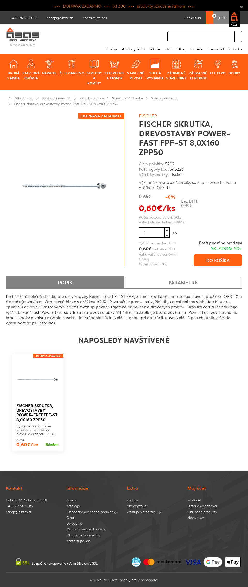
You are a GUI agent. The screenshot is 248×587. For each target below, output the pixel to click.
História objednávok (202, 506)
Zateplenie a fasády (114, 69)
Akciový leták (133, 48)
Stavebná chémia (31, 69)
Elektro (217, 67)
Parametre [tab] (183, 282)
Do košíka (218, 260)
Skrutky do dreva (164, 98)
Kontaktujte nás (78, 540)
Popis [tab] (65, 282)
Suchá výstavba (155, 69)
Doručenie (74, 523)
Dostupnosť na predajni (220, 242)
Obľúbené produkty (202, 511)
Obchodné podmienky (83, 535)
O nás (70, 517)
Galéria (197, 48)
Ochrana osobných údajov (86, 529)
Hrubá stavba (13, 69)
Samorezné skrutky (127, 98)
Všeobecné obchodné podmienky (91, 511)
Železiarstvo (71, 67)
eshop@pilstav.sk (19, 511)
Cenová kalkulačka (225, 48)
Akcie (155, 48)
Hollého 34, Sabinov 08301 (26, 500)
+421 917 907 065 (19, 506)
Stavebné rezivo (135, 69)
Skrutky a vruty (92, 98)
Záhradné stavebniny (176, 69)
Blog (182, 48)
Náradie (49, 67)
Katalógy (73, 506)
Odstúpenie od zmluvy (144, 511)
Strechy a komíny (94, 72)
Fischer (148, 116)
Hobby (234, 67)
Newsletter (195, 517)
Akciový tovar (137, 506)
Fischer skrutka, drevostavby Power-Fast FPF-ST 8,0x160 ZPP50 (66, 103)
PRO (169, 48)
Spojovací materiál (56, 98)
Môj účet (194, 500)
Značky (132, 500)
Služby (111, 48)
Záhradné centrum (198, 69)
